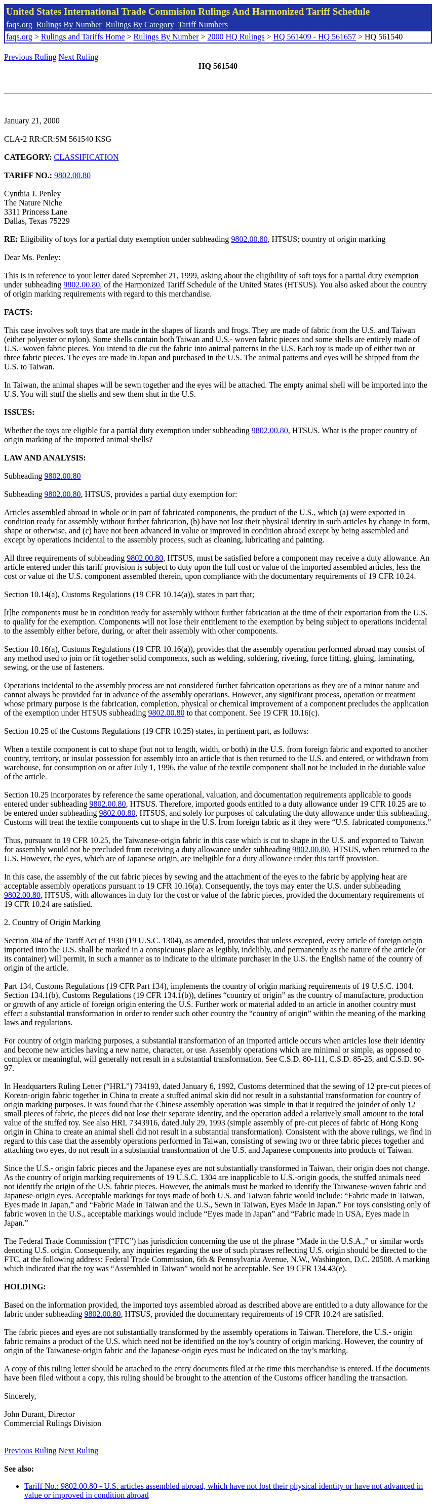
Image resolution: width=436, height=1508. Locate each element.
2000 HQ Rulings (236, 36)
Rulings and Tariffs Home (83, 36)
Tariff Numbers (203, 24)
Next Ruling (79, 57)
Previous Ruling (30, 57)
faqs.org (19, 24)
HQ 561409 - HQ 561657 (314, 36)
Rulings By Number (69, 24)
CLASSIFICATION (86, 157)
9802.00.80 (72, 175)
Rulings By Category (140, 24)
